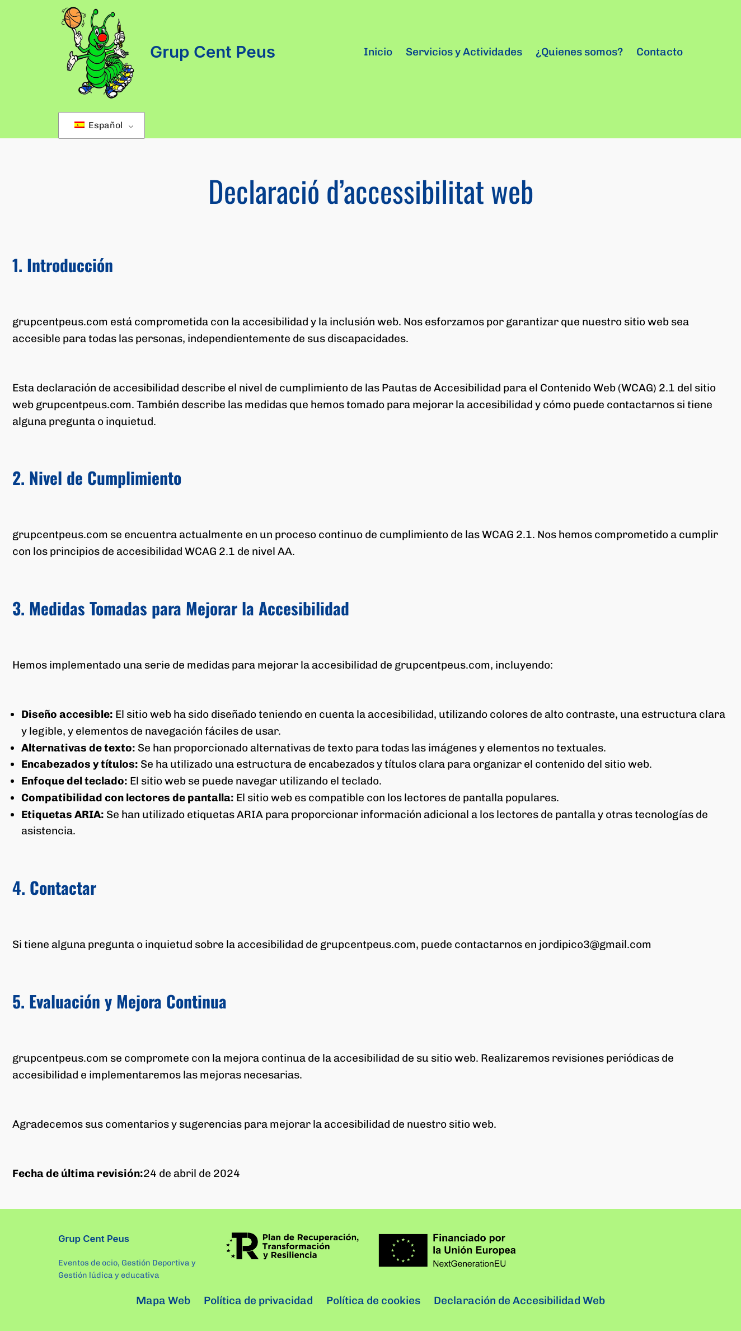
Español (98, 125)
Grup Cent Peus (212, 51)
